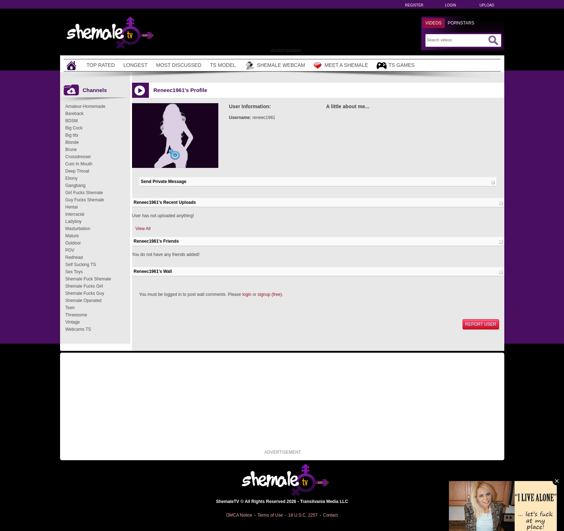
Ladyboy (73, 221)
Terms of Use (270, 515)
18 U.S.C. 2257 (303, 515)
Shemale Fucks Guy (84, 293)
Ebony (71, 178)
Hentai (71, 207)
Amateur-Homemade (85, 106)
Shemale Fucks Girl (84, 286)
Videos (434, 23)
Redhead (74, 257)
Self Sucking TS (80, 264)
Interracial (75, 214)
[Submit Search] (493, 40)
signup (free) (270, 294)
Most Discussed (178, 65)
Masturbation (77, 228)
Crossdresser (78, 156)
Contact (330, 515)
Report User (480, 324)
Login (450, 5)
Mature (72, 235)
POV (69, 250)
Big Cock (74, 128)
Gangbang (75, 185)
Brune (71, 149)
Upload (486, 5)
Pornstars (461, 23)
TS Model (223, 65)
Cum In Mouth (78, 163)
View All (143, 228)
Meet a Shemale (341, 65)
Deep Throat (77, 171)
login (246, 294)
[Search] (456, 40)
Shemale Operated (83, 300)
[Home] (72, 65)
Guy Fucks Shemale (84, 199)
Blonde (72, 142)
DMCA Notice (239, 515)
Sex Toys (74, 271)
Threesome (76, 314)
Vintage (72, 322)
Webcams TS (78, 329)
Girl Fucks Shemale (84, 192)
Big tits (71, 135)
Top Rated (101, 65)
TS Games (395, 65)
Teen (70, 307)
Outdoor (73, 243)
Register (414, 5)
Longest (135, 65)
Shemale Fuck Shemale (88, 278)
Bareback (74, 113)
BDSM (71, 120)
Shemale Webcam (274, 65)
